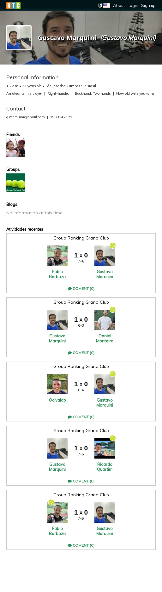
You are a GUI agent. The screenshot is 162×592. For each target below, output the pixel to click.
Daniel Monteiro (104, 338)
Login (133, 5)
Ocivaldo (57, 400)
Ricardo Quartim (104, 467)
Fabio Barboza (57, 274)
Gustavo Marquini (104, 274)
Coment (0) (81, 288)
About (119, 5)
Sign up (148, 5)
